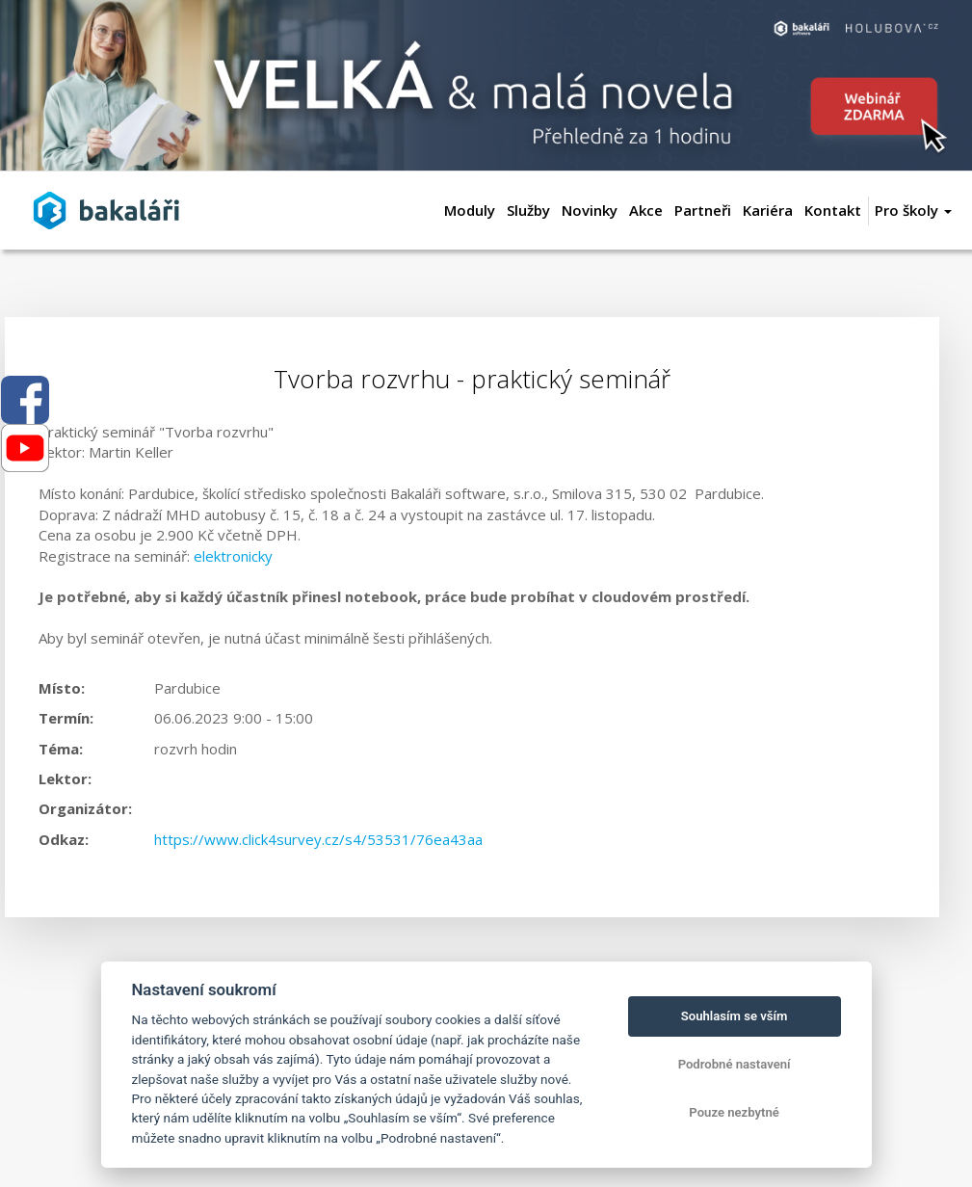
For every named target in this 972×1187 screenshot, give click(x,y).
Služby (528, 210)
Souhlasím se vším (734, 1016)
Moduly (469, 210)
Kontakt (832, 210)
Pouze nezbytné (734, 1112)
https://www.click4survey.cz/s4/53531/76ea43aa (318, 839)
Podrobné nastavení (734, 1064)
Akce (646, 210)
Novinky (589, 210)
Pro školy (913, 210)
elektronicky (233, 556)
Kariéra (768, 210)
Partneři (702, 210)
